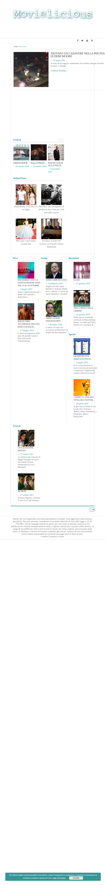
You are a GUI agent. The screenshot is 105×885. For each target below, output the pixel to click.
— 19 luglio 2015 (58, 60)
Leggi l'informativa (59, 878)
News (15, 258)
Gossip (44, 258)
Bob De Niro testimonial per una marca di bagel (29, 324)
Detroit (22, 491)
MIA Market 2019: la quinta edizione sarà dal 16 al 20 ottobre (29, 283)
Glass (77, 280)
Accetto (76, 878)
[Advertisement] (52, 30)
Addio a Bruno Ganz (56, 280)
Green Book (20, 163)
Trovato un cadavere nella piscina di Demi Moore (78, 55)
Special (72, 334)
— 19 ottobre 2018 (38, 166)
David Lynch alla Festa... (55, 164)
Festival (16, 426)
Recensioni (74, 258)
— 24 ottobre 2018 (21, 166)
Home (16, 46)
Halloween (38, 163)
